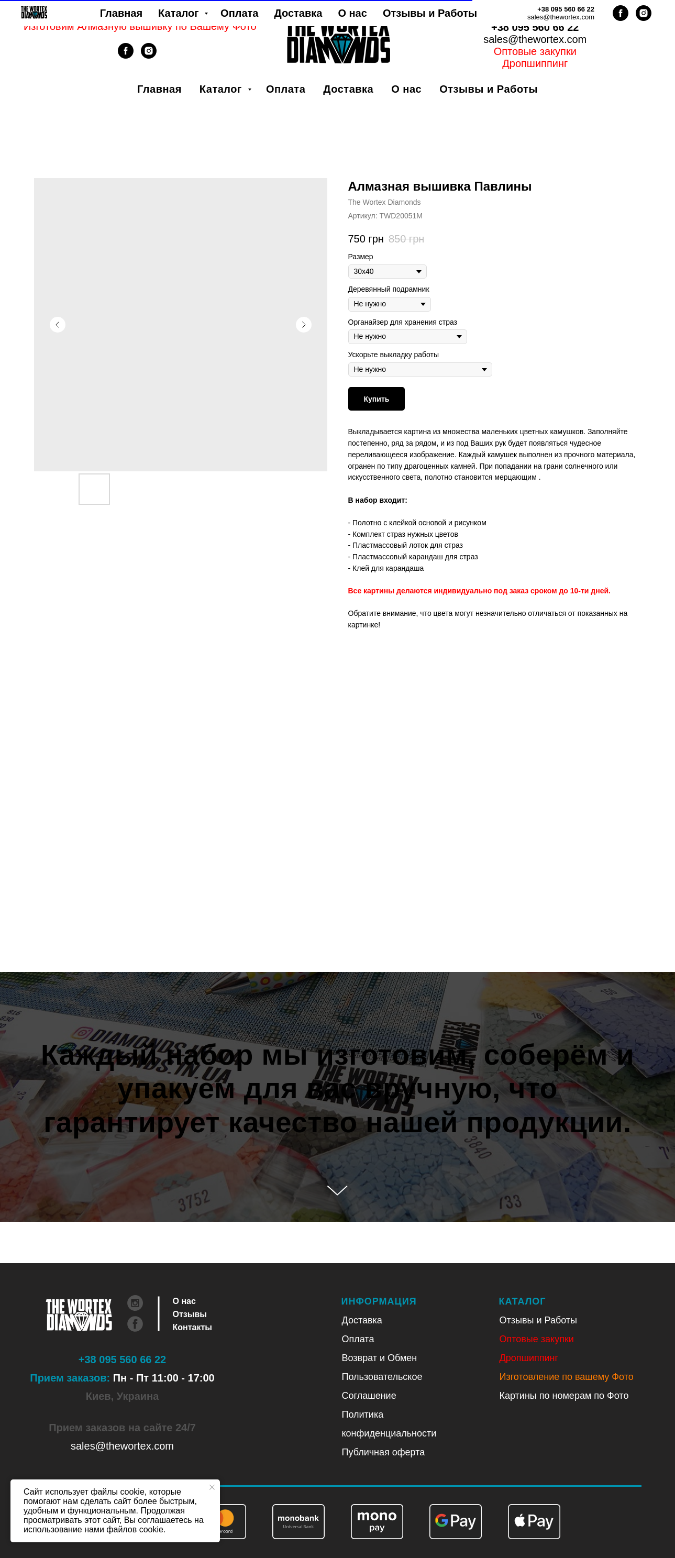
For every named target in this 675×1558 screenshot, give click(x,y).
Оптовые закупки (535, 51)
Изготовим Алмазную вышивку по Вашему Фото (140, 26)
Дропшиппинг (529, 1358)
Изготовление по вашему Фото (567, 1377)
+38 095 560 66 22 (535, 27)
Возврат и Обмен (379, 1358)
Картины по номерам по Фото (564, 1395)
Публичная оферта (383, 1452)
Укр (521, 15)
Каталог (222, 89)
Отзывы (190, 1314)
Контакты (192, 1327)
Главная (159, 89)
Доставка (348, 89)
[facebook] (126, 55)
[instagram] (149, 55)
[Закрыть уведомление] (212, 1487)
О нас (406, 89)
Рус (548, 15)
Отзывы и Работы (488, 89)
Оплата (285, 89)
